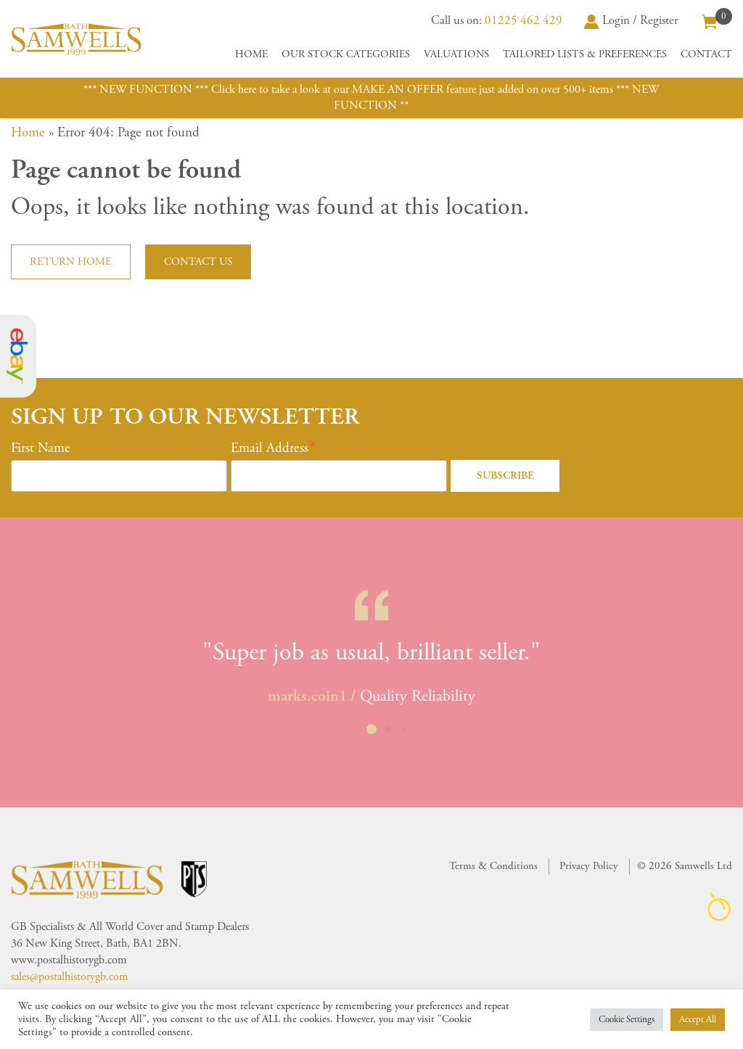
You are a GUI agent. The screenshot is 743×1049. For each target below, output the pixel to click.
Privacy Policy (588, 866)
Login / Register (631, 20)
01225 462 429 (523, 20)
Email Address (269, 448)
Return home (71, 261)
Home (251, 54)
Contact (706, 54)
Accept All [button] (697, 1019)
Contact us (198, 261)
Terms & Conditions (493, 866)
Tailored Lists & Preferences (585, 54)
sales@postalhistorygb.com (69, 976)
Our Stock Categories (346, 54)
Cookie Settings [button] (626, 1019)
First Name (40, 448)
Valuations (456, 54)
